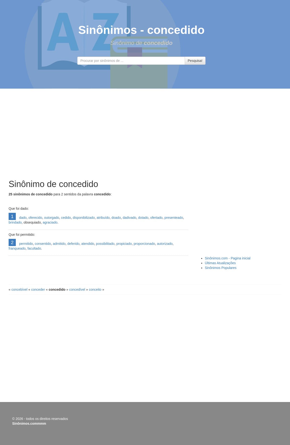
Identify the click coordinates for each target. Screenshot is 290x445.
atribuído (103, 218)
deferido (73, 244)
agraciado (50, 222)
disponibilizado (84, 218)
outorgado (51, 218)
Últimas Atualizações (220, 263)
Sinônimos (107, 30)
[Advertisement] (145, 134)
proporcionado (144, 244)
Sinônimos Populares (220, 268)
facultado (34, 248)
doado (116, 218)
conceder (38, 289)
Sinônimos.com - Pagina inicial (228, 258)
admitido (59, 244)
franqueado (17, 248)
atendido (87, 244)
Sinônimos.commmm (29, 423)
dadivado (129, 218)
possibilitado (105, 244)
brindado (15, 222)
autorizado (165, 244)
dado (23, 218)
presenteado (173, 218)
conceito (95, 289)
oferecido (35, 218)
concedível (77, 289)
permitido (26, 244)
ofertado (156, 218)
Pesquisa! (195, 61)
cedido (66, 218)
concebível (19, 289)
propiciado (124, 244)
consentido (43, 244)
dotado (143, 218)
